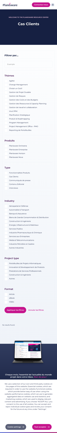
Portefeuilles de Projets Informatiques (25, 263)
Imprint (28, 415)
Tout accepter (40, 427)
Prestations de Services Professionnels (25, 271)
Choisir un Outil (15, 88)
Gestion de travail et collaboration (23, 107)
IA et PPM (13, 111)
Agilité (12, 81)
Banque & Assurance (18, 214)
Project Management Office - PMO (23, 126)
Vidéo (11, 302)
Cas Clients (13, 177)
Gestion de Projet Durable (20, 92)
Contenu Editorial (16, 184)
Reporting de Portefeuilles (20, 130)
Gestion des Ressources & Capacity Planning (27, 104)
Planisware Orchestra (18, 146)
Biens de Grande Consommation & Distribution (29, 217)
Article (12, 294)
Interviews (13, 188)
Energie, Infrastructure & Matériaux (23, 225)
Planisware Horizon (17, 153)
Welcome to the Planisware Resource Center (28, 17)
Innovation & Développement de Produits (26, 267)
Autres (12, 279)
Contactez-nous (41, 5)
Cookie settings (14, 427)
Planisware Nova (16, 157)
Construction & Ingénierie (20, 221)
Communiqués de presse (19, 180)
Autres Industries (16, 248)
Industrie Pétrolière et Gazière (21, 244)
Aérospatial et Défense (18, 206)
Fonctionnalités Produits (19, 173)
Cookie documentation (28, 418)
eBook (12, 298)
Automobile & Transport (19, 210)
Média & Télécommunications (21, 240)
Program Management (18, 123)
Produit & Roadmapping (19, 119)
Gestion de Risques (17, 96)
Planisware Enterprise (18, 150)
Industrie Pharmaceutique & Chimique (25, 233)
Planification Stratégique (19, 115)
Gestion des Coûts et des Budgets (23, 100)
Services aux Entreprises (19, 236)
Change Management (18, 85)
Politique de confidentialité (28, 412)
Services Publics (16, 229)
